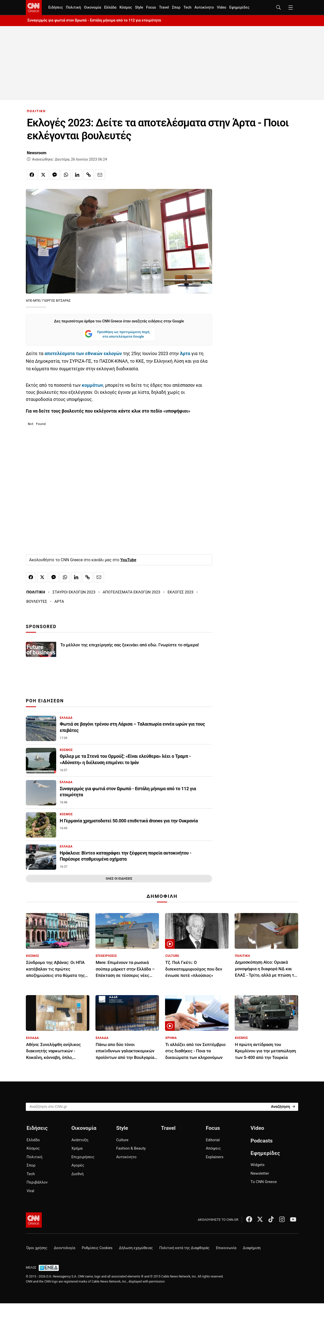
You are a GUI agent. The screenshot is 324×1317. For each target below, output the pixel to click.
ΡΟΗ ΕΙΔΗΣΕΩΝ (45, 700)
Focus (151, 7)
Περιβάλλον (37, 1182)
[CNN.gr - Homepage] (34, 7)
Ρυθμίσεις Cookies (97, 1248)
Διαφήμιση (251, 1248)
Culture (122, 1140)
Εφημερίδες (239, 7)
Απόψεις (213, 1148)
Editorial (213, 1140)
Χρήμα (77, 1148)
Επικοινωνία (226, 1248)
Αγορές (77, 1165)
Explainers (215, 1157)
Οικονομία (92, 7)
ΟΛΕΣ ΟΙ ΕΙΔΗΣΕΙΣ (119, 878)
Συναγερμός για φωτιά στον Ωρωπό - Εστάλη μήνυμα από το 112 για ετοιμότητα (94, 20)
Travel (164, 7)
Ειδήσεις (55, 7)
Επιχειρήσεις (82, 1157)
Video (221, 7)
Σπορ (176, 7)
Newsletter (260, 1173)
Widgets (258, 1165)
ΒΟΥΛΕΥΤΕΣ (36, 601)
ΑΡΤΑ (59, 601)
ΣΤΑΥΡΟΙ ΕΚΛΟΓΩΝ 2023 (74, 592)
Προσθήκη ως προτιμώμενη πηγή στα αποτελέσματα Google (117, 334)
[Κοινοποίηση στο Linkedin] (77, 175)
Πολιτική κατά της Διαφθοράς (184, 1248)
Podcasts (262, 1141)
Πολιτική (73, 7)
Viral (30, 1191)
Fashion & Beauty (131, 1148)
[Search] (282, 1106)
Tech (187, 7)
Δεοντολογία (64, 1248)
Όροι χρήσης (36, 1248)
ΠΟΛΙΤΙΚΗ (36, 111)
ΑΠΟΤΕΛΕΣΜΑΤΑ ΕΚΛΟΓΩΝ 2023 (131, 592)
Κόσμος (125, 7)
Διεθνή (77, 1174)
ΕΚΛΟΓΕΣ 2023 (180, 592)
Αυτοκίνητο (204, 7)
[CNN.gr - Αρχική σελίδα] (34, 1220)
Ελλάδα (110, 7)
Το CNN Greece (264, 1181)
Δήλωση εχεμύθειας (136, 1248)
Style (139, 7)
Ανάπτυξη (79, 1140)
